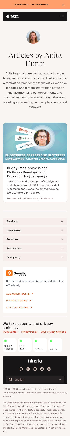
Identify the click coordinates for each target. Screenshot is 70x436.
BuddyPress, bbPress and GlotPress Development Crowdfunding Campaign (27, 172)
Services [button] (12, 239)
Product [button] (12, 221)
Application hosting (18, 293)
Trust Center (10, 331)
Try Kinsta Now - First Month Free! (31, 4)
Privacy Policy (29, 331)
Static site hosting (17, 307)
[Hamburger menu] (61, 16)
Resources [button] (13, 248)
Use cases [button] (13, 230)
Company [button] (13, 257)
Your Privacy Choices (53, 331)
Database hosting (16, 300)
